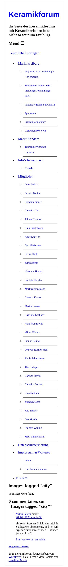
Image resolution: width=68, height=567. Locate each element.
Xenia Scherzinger (34, 358)
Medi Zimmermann (35, 436)
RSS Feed (21, 478)
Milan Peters (23, 514)
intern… (29, 460)
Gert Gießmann (33, 245)
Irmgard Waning (33, 427)
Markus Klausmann (35, 288)
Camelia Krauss (33, 297)
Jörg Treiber (31, 410)
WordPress (15, 556)
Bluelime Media (18, 560)
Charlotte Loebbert (34, 314)
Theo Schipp (31, 367)
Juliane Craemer (33, 219)
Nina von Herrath (34, 271)
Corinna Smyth (33, 375)
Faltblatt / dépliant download (40, 104)
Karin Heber (31, 262)
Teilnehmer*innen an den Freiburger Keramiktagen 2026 (38, 91)
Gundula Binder (33, 201)
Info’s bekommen (30, 160)
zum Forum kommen (36, 468)
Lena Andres (31, 184)
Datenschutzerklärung (33, 445)
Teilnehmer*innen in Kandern (35, 149)
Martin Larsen (32, 306)
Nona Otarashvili (34, 323)
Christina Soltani (33, 384)
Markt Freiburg (28, 63)
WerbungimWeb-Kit (35, 130)
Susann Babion (32, 193)
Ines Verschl (31, 419)
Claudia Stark (32, 393)
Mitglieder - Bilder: (18, 546)
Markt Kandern (28, 139)
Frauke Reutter (32, 340)
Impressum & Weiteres (34, 452)
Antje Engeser (32, 236)
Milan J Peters (32, 332)
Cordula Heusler (33, 280)
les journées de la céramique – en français (39, 74)
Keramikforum (34, 14)
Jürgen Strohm (32, 401)
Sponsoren (30, 113)
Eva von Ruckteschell (36, 349)
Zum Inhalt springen (25, 53)
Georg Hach (31, 253)
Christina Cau (32, 210)
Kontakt (29, 168)
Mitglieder (25, 176)
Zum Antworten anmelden (31, 539)
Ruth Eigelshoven (34, 227)
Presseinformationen (35, 121)
